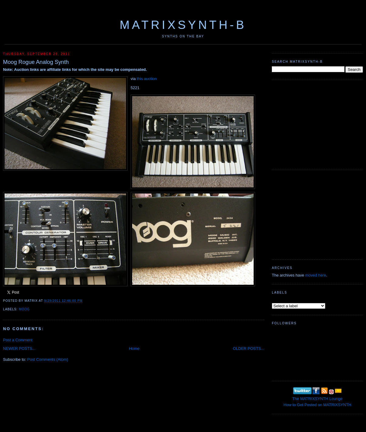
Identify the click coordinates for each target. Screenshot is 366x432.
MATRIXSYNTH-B (183, 24)
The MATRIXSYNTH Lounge (317, 398)
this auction (147, 78)
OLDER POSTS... (248, 348)
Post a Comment (17, 340)
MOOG (24, 309)
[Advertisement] (317, 124)
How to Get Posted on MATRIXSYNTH (317, 404)
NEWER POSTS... (19, 348)
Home (134, 348)
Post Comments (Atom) (47, 359)
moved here (315, 275)
